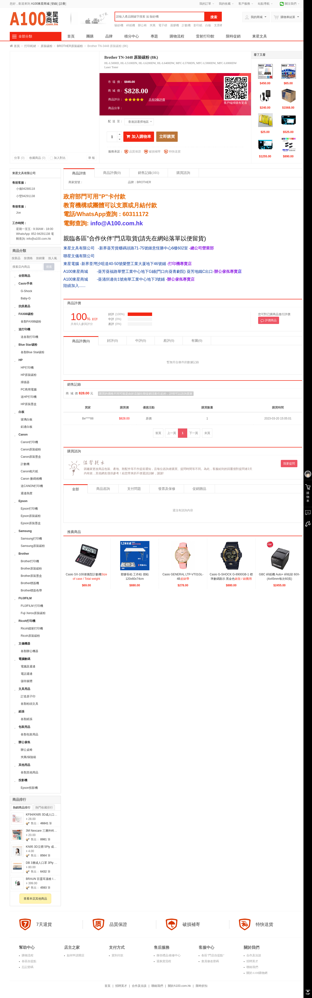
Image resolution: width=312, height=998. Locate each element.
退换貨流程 (163, 961)
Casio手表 (25, 283)
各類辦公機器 (29, 651)
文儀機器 (24, 643)
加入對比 (58, 158)
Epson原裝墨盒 (31, 523)
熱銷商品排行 (21, 807)
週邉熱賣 (26, 493)
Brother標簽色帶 (31, 590)
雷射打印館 (205, 36)
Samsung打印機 (31, 538)
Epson (23, 501)
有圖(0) (196, 340)
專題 (154, 36)
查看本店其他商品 (35, 898)
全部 (75, 489)
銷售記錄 (148, 173)
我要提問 (289, 463)
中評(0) (140, 340)
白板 (208, 25)
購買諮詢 (183, 173)
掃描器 (25, 382)
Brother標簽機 (30, 583)
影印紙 (198, 25)
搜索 (49, 266)
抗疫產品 (24, 306)
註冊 (62, 3)
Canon (23, 434)
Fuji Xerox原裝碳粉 (33, 613)
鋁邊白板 (26, 426)
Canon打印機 (29, 442)
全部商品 (24, 275)
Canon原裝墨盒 (31, 456)
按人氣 (52, 258)
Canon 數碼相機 (31, 478)
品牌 (109, 36)
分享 (19, 158)
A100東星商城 (40, 3)
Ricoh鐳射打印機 (32, 628)
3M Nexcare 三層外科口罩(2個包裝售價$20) (54, 830)
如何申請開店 (75, 955)
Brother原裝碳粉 (31, 568)
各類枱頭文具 (29, 703)
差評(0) (168, 340)
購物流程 (177, 36)
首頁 (71, 36)
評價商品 (269, 320)
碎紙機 (130, 25)
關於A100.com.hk (179, 986)
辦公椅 (142, 25)
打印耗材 (30, 46)
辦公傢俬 (24, 742)
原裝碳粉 (46, 46)
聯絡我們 (252, 967)
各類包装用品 (29, 734)
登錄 (54, 3)
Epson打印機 (29, 508)
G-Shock (26, 291)
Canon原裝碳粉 (31, 449)
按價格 (28, 258)
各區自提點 (28, 961)
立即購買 (167, 136)
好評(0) (112, 340)
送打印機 (24, 329)
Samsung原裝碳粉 (33, 546)
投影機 (23, 780)
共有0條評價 (157, 99)
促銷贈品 (199, 489)
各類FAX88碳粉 (31, 321)
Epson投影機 (29, 787)
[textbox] (159, 16)
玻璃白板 (26, 419)
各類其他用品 (29, 772)
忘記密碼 (27, 967)
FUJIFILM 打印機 (32, 606)
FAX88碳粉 (26, 314)
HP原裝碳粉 (29, 375)
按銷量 (40, 258)
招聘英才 (252, 961)
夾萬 (153, 25)
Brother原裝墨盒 (31, 576)
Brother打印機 (30, 561)
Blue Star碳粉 (28, 344)
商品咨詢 (103, 489)
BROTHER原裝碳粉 (70, 46)
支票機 (218, 25)
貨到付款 (117, 955)
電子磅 (162, 25)
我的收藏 (225, 3)
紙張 (21, 711)
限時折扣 (201, 986)
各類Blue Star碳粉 (32, 352)
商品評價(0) (81, 341)
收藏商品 (37, 158)
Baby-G (26, 298)
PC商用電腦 (29, 389)
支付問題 (134, 489)
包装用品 (24, 727)
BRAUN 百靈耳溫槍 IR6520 (44, 879)
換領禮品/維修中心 (168, 955)
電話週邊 (26, 673)
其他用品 (24, 765)
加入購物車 (138, 136)
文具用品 (24, 689)
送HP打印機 (29, 397)
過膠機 (174, 25)
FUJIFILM (25, 598)
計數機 (186, 25)
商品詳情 (79, 173)
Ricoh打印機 (27, 621)
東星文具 (259, 36)
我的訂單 (205, 3)
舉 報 (91, 158)
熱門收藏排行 (44, 807)
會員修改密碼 (210, 961)
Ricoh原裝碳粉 (30, 635)
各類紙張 (26, 719)
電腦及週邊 (28, 666)
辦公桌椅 (26, 749)
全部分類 (25, 36)
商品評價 (112, 173)
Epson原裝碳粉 (31, 516)
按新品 (16, 258)
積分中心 (131, 36)
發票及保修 (166, 489)
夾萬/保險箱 (28, 757)
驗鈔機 (119, 25)
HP (21, 360)
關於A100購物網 (257, 973)
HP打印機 (27, 367)
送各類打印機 (29, 337)
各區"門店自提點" (212, 955)
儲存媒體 (26, 681)
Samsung (25, 531)
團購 (90, 36)
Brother (24, 553)
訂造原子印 (28, 696)
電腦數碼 (24, 659)
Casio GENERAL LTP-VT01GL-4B (182, 579)
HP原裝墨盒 (29, 404)
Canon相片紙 (29, 471)
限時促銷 (233, 36)
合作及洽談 (253, 955)
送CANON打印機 (32, 486)
